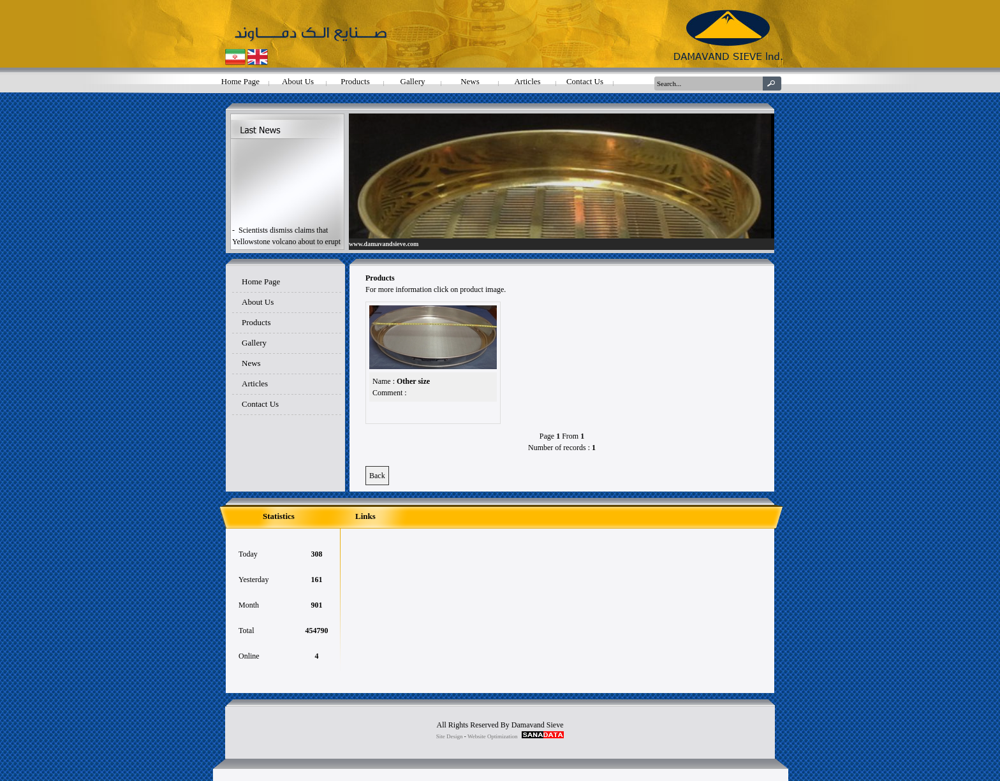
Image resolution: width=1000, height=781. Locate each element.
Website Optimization (492, 736)
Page (547, 436)
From (570, 436)
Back (377, 475)
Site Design (449, 736)
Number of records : (559, 447)
